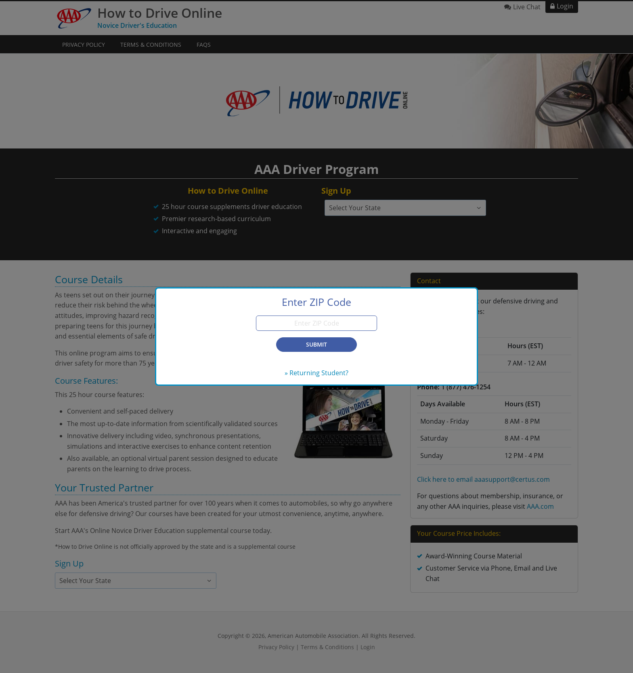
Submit (316, 344)
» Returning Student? (316, 372)
